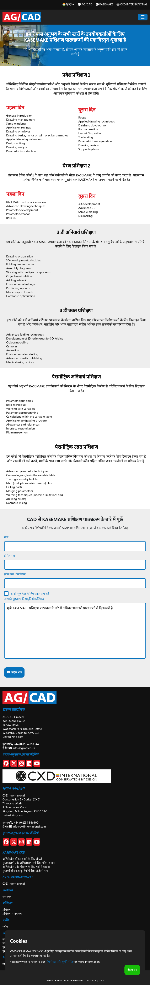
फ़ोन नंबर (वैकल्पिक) (15, 574)
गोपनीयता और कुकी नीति (59, 961)
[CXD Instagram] (21, 842)
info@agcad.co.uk (22, 748)
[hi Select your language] (69, 4)
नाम (6, 537)
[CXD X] (13, 842)
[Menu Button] (143, 17)
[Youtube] (36, 764)
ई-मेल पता (9, 555)
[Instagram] (21, 764)
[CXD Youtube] (36, 842)
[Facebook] (6, 764)
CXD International (132, 4)
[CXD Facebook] (6, 842)
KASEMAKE (104, 4)
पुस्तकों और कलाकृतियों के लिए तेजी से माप (25, 870)
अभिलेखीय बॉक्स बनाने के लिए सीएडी (22, 858)
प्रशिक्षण (6, 909)
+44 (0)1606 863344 (24, 744)
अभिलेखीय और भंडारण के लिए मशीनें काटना (26, 866)
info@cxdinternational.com (27, 826)
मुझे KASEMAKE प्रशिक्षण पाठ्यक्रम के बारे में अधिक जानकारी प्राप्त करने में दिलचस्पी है (75, 631)
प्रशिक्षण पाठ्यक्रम (12, 913)
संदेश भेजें (14, 672)
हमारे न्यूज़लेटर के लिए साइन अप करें (30, 593)
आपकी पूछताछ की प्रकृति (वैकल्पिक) (24, 598)
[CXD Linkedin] (29, 842)
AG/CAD (85, 4)
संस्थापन (6, 896)
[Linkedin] (29, 764)
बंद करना (132, 969)
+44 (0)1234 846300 (24, 822)
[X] (13, 764)
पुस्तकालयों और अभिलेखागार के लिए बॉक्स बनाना (28, 862)
